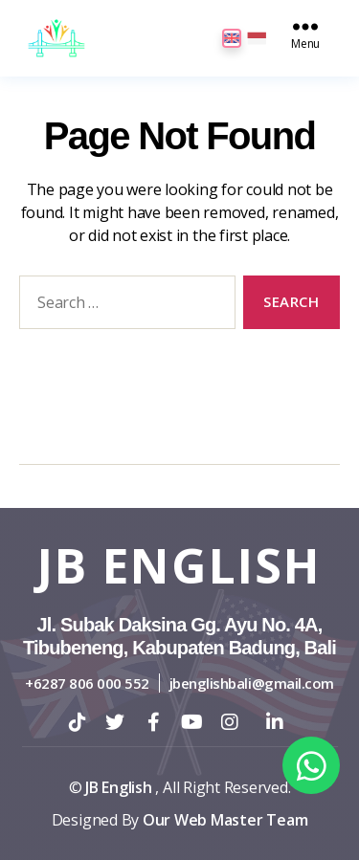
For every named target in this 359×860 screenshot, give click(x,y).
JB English (179, 565)
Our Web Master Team (225, 819)
